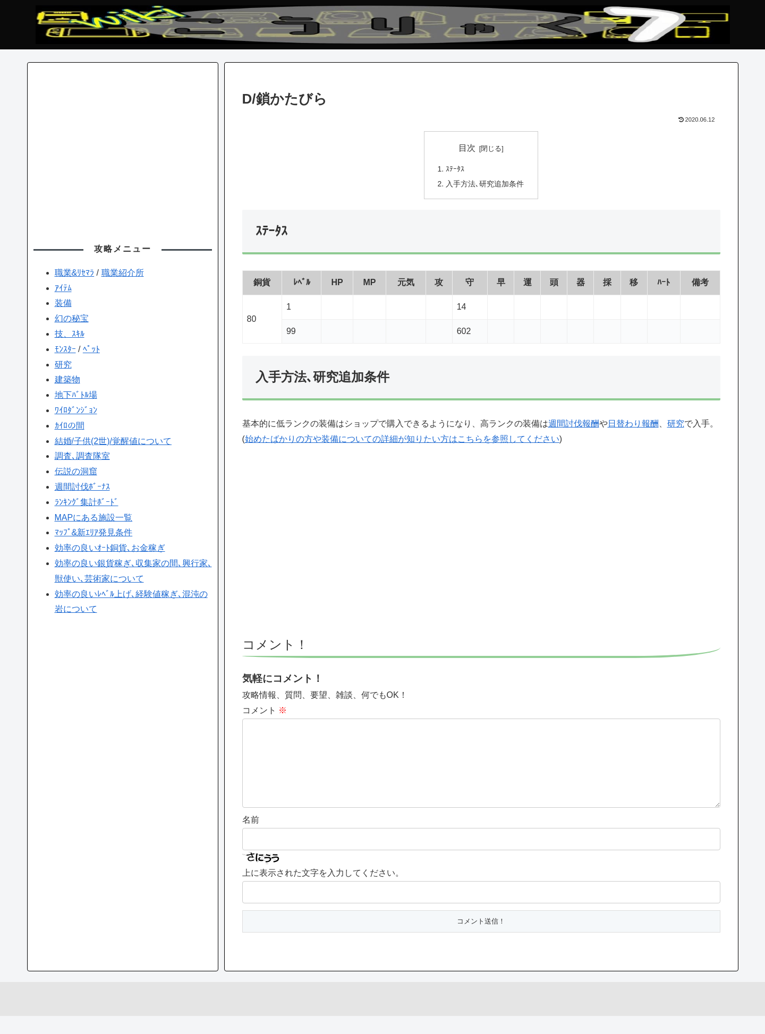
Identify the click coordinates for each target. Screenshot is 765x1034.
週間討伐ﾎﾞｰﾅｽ (82, 486)
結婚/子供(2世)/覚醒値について (113, 441)
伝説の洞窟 (76, 471)
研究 (675, 424)
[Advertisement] (481, 548)
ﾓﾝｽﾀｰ (65, 349)
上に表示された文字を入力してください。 (323, 890)
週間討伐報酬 (573, 424)
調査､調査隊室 (82, 455)
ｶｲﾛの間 (69, 425)
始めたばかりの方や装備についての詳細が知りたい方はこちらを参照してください (402, 440)
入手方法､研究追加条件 (485, 185)
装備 (63, 302)
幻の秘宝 (72, 318)
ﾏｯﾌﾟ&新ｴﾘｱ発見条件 (94, 532)
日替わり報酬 (633, 424)
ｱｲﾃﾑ (63, 288)
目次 (466, 147)
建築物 (67, 379)
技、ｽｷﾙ (69, 333)
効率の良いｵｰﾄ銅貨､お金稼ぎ (110, 547)
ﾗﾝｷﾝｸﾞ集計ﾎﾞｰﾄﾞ (86, 502)
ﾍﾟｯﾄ (91, 349)
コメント (264, 711)
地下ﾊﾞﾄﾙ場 (76, 394)
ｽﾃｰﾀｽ (455, 169)
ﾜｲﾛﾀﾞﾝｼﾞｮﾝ (76, 410)
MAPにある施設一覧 (94, 517)
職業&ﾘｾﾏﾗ (75, 272)
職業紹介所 (122, 272)
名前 (250, 837)
